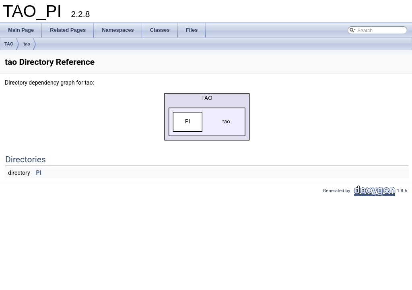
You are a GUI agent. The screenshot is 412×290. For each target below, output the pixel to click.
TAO (8, 43)
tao (26, 43)
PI (38, 173)
